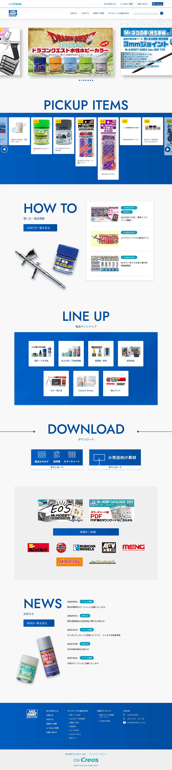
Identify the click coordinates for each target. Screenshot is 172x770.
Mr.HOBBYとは (110, 4)
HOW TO (85, 13)
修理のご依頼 (98, 13)
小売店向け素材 (104, 721)
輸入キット (73, 738)
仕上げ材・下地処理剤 (77, 719)
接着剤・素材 (74, 722)
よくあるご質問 (126, 4)
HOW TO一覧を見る (38, 228)
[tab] (79, 80)
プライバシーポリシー (98, 754)
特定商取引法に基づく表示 (75, 754)
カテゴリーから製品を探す (77, 710)
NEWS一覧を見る (37, 623)
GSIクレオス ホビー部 (135, 719)
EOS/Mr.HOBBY (132, 715)
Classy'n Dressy (75, 734)
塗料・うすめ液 (75, 715)
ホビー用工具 (74, 730)
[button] (4, 149)
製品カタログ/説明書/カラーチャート (106, 716)
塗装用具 (73, 726)
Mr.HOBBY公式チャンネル (136, 722)
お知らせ (73, 13)
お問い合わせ (142, 4)
